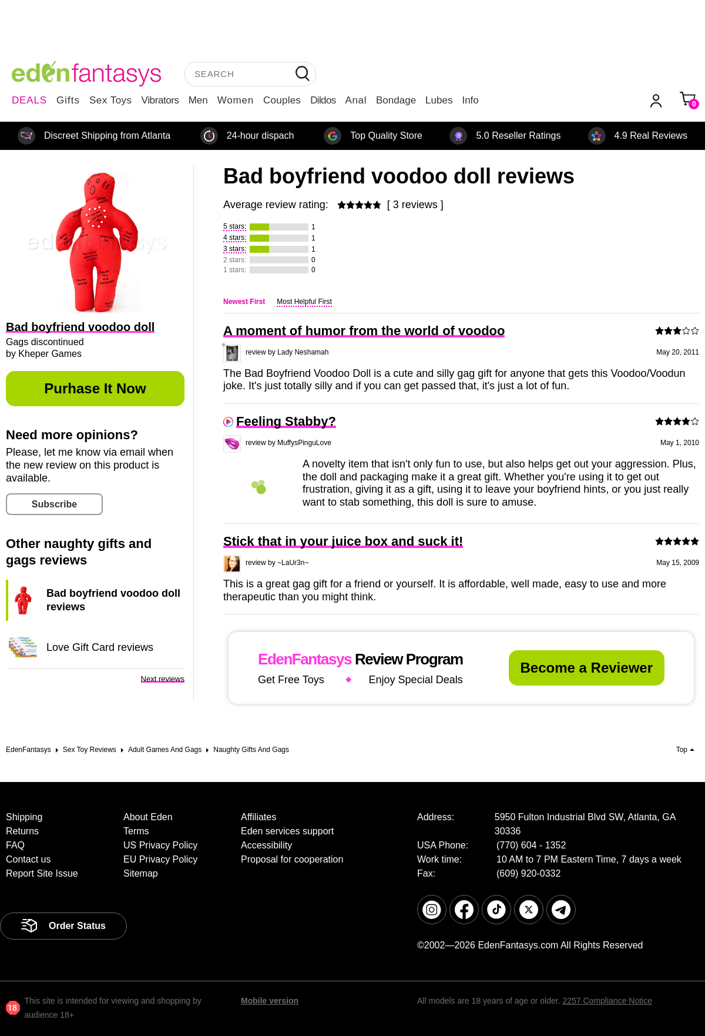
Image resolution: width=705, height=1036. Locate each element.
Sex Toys (110, 100)
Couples (282, 100)
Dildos (322, 100)
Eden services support (287, 831)
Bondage (396, 100)
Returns (22, 831)
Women (235, 100)
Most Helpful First (304, 302)
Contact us (28, 859)
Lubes (438, 100)
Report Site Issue (42, 873)
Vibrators (160, 100)
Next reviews (162, 678)
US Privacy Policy (160, 845)
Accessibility (266, 845)
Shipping (24, 817)
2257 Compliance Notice (607, 1000)
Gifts (68, 100)
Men (198, 100)
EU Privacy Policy (160, 859)
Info (470, 100)
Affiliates (258, 817)
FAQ (15, 845)
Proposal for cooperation (292, 859)
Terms (136, 831)
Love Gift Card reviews (99, 647)
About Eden (148, 817)
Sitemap (140, 873)
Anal (356, 100)
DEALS (29, 100)
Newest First (244, 302)
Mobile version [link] (269, 1000)
